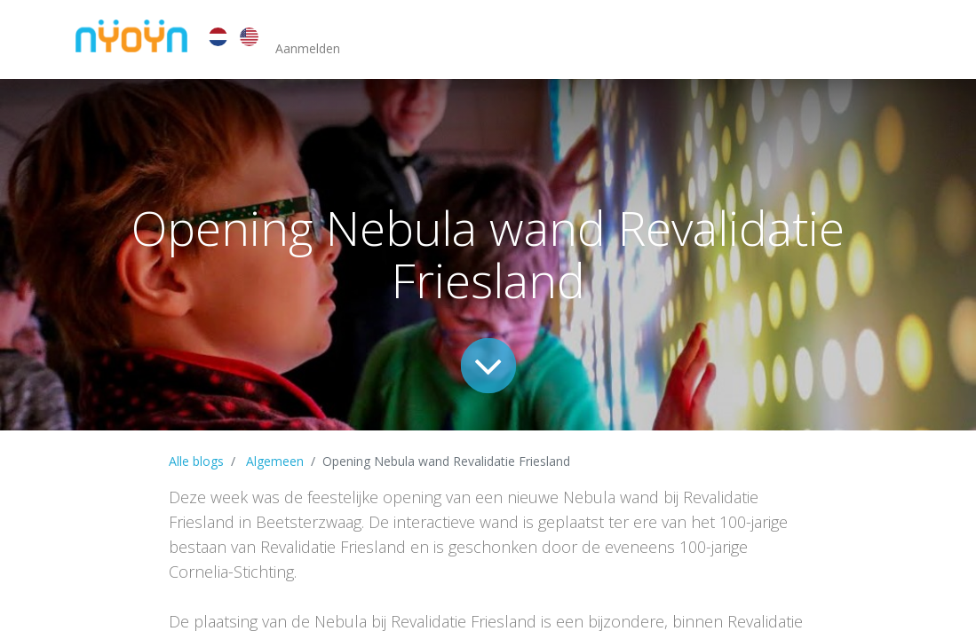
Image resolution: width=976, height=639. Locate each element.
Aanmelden (307, 48)
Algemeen (275, 461)
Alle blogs (196, 461)
